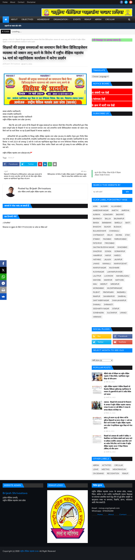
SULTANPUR (112, 313)
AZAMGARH (108, 215)
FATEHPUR (97, 243)
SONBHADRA (98, 313)
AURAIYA (96, 215)
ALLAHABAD (116, 206)
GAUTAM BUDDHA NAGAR (103, 247)
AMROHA (125, 210)
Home (5, 2)
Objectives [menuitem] (27, 19)
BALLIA (108, 219)
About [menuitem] (14, 19)
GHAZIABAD (122, 247)
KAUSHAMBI (114, 268)
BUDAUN (117, 227)
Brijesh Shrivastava (12, 64)
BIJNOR (107, 227)
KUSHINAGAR (98, 272)
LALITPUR (97, 276)
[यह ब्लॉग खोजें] (107, 192)
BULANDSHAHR (99, 231)
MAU (95, 284)
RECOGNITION (113, 473)
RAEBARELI (121, 292)
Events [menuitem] (77, 19)
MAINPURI (108, 280)
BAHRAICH (97, 219)
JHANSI (96, 264)
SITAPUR (115, 309)
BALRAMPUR (119, 219)
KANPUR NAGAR (99, 268)
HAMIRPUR (97, 255)
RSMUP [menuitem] (88, 19)
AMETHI (115, 210)
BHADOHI (97, 227)
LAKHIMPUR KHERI (114, 272)
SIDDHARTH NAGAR (101, 309)
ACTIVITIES (106, 465)
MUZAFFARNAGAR (114, 288)
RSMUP (11, 40)
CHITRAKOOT (98, 235)
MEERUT (103, 284)
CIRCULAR (118, 465)
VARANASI (97, 317)
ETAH (127, 235)
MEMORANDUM (119, 469)
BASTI (127, 223)
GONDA (108, 251)
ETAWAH (96, 239)
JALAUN (107, 260)
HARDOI (117, 255)
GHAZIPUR (97, 251)
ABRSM (96, 465)
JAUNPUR (118, 260)
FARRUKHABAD (120, 239)
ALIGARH (104, 206)
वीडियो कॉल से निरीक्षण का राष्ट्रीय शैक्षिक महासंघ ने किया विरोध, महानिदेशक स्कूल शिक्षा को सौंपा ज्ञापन (116, 376)
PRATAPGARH (108, 292)
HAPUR (108, 255)
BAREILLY (118, 223)
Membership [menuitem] (43, 19)
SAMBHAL (122, 296)
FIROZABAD (109, 243)
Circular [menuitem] (109, 19)
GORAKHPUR (119, 251)
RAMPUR (96, 296)
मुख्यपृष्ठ (5, 40)
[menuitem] (6, 19)
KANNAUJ (107, 264)
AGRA (95, 206)
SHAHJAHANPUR (119, 300)
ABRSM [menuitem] (98, 19)
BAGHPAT (120, 215)
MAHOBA (97, 280)
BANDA (96, 223)
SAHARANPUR (108, 296)
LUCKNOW (108, 276)
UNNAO (123, 313)
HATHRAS (97, 260)
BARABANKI (106, 223)
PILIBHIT (96, 292)
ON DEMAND (98, 473)
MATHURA (119, 280)
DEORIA (119, 235)
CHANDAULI (114, 231)
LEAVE (95, 469)
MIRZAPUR (115, 284)
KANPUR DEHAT (120, 264)
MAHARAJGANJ (122, 276)
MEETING (105, 469)
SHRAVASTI (108, 305)
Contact (21, 2)
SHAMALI (97, 305)
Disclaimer (31, 2)
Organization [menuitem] (60, 19)
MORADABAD (98, 288)
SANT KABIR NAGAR (101, 300)
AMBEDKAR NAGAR (101, 210)
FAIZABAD (107, 239)
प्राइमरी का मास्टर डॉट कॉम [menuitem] (13, 26)
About (12, 2)
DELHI (109, 235)
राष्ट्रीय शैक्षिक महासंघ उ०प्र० (29, 551)
